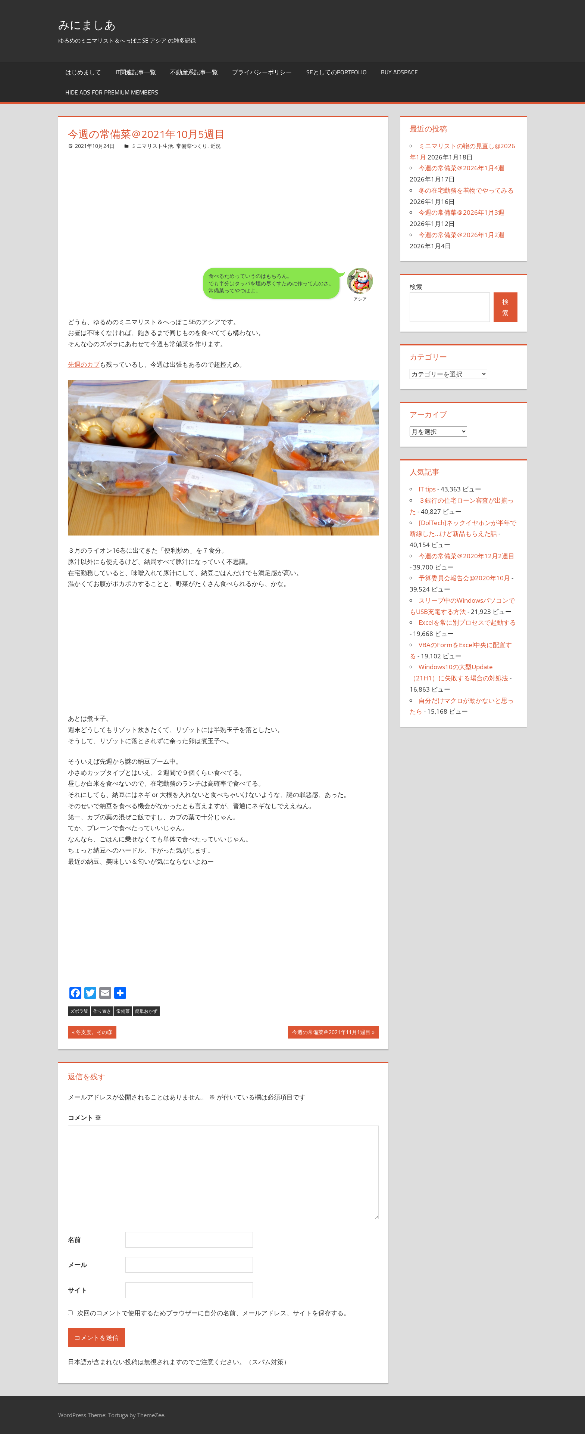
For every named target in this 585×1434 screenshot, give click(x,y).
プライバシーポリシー (262, 72)
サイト (77, 1290)
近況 (215, 145)
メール (77, 1264)
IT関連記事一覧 (136, 72)
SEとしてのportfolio (336, 72)
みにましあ (92, 23)
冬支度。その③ (93, 1033)
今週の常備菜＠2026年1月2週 (461, 234)
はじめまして (83, 72)
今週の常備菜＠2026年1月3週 (461, 212)
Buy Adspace (399, 72)
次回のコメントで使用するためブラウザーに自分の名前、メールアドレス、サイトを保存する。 (213, 1313)
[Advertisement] (223, 202)
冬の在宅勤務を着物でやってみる (466, 190)
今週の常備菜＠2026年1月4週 (461, 168)
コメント (84, 1117)
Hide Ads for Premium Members (111, 92)
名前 (74, 1239)
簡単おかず (146, 1011)
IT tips (427, 489)
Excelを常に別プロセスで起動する (467, 622)
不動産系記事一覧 (194, 72)
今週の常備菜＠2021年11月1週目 (331, 1033)
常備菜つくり (191, 145)
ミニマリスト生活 (152, 145)
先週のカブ (84, 364)
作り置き (102, 1011)
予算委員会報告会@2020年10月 (464, 578)
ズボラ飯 (79, 1011)
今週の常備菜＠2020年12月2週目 (466, 556)
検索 (416, 286)
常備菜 (123, 1011)
